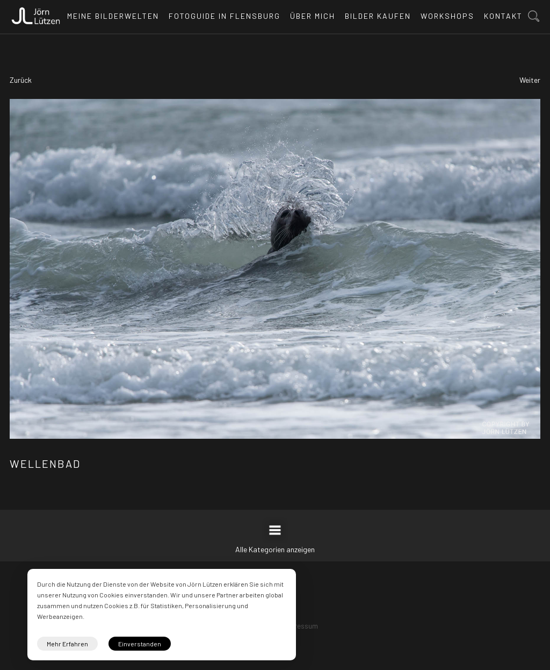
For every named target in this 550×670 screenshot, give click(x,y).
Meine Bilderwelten (113, 15)
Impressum (300, 625)
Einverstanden (139, 643)
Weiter (529, 79)
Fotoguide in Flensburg (224, 15)
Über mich (312, 15)
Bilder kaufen (378, 15)
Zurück (21, 79)
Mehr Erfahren (67, 643)
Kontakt (503, 15)
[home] (36, 13)
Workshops (447, 15)
